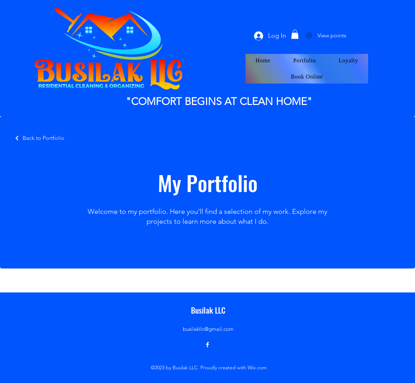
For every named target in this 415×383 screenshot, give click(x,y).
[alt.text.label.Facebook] (207, 344)
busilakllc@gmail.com (208, 329)
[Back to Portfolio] (39, 138)
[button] (295, 34)
